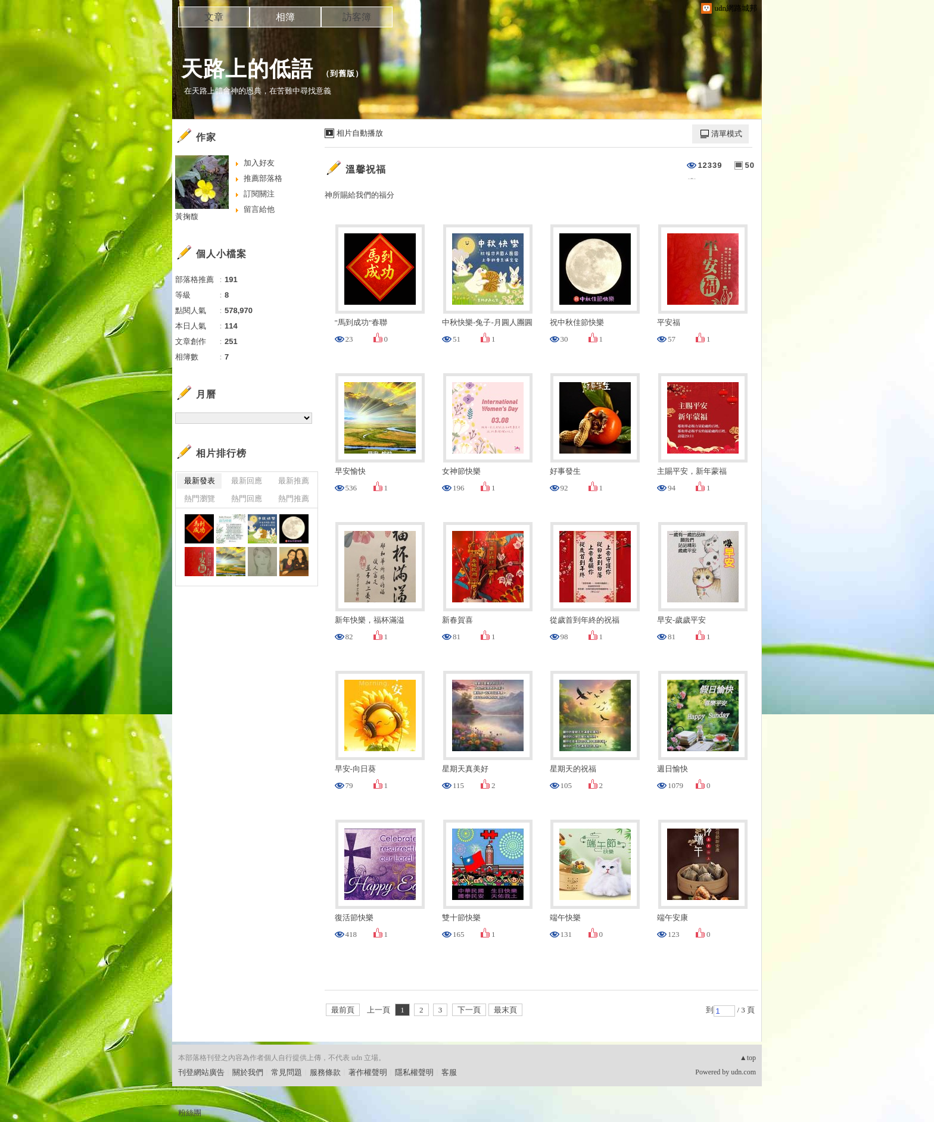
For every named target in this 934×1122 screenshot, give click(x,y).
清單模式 (726, 133)
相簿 (285, 17)
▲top (748, 1058)
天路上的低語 (247, 69)
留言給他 (259, 209)
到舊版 (342, 73)
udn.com (743, 1072)
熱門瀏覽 (199, 498)
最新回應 (246, 480)
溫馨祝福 (365, 169)
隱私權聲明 (414, 1072)
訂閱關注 (259, 193)
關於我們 (247, 1072)
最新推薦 (293, 480)
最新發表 (199, 480)
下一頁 (469, 1009)
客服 (449, 1072)
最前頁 (342, 1009)
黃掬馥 (186, 216)
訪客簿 (357, 17)
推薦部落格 (263, 178)
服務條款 (325, 1072)
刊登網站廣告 (201, 1072)
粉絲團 (189, 1112)
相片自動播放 (360, 133)
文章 (213, 17)
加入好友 (259, 162)
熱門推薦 (293, 498)
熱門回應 (246, 498)
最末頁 (505, 1009)
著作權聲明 (367, 1072)
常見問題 (286, 1072)
